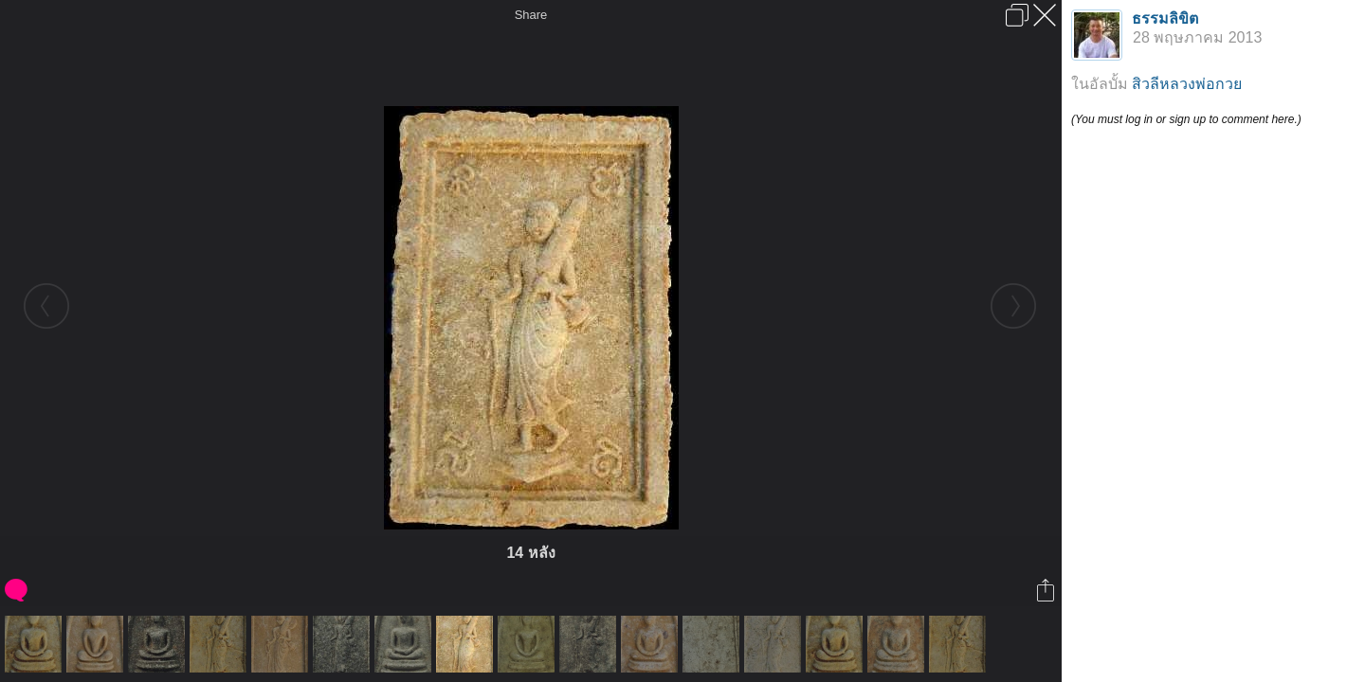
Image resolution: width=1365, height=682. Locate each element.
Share (531, 15)
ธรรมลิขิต (1165, 18)
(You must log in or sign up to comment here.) (1186, 119)
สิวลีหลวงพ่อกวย (1187, 84)
